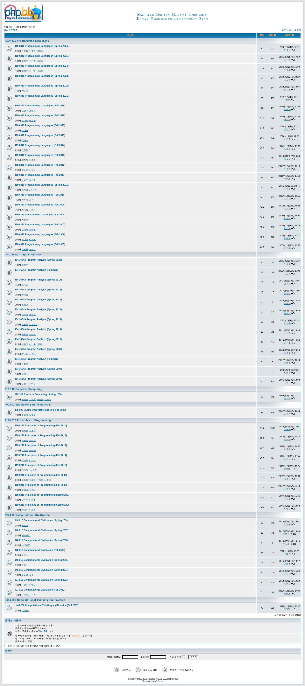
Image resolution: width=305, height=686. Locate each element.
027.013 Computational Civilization (27, 515)
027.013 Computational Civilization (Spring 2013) (41, 580)
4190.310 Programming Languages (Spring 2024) (41, 66)
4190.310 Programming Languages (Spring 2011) (41, 185)
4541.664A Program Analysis (23, 254)
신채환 (40, 51)
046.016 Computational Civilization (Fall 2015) (40, 550)
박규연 (25, 91)
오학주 (25, 229)
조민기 (32, 110)
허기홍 (25, 210)
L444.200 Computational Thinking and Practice (35, 600)
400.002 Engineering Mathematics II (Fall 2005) (40, 410)
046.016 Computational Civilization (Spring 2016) (41, 540)
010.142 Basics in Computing (23, 389)
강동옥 (25, 150)
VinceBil (42, 631)
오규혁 (25, 51)
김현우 (287, 189)
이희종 (32, 239)
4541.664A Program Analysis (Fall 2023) (36, 270)
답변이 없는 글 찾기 (291, 30)
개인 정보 (143, 19)
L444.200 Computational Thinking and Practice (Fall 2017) (46, 605)
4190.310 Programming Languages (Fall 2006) (40, 234)
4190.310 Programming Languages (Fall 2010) (40, 194)
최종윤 (40, 399)
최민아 (32, 450)
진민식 (32, 384)
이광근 (287, 218)
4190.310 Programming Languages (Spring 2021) (41, 95)
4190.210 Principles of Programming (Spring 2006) (42, 504)
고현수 (25, 110)
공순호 (25, 354)
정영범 (32, 229)
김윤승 (32, 430)
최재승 (25, 140)
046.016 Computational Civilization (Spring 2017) (41, 530)
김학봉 (287, 489)
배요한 (32, 120)
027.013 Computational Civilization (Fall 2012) (40, 589)
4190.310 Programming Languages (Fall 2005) (40, 244)
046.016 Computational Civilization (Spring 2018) (41, 520)
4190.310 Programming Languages (27, 40)
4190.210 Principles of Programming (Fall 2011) (41, 455)
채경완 (287, 119)
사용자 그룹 (179, 15)
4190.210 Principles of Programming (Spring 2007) (42, 495)
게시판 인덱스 (11, 30)
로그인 (203, 19)
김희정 (32, 210)
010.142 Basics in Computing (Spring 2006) (38, 394)
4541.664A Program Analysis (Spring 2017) (38, 279)
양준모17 (26, 535)
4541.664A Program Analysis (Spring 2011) (38, 329)
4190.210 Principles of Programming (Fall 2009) (41, 475)
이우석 (287, 228)
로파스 (25, 120)
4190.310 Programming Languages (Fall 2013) (40, 155)
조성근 (32, 200)
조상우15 (26, 545)
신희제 (47, 480)
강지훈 (25, 324)
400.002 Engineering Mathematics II (28, 404)
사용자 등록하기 (198, 15)
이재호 (25, 61)
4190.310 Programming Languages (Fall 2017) (40, 125)
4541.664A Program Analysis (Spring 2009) (38, 349)
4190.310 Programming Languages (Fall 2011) (40, 175)
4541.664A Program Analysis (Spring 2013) (38, 319)
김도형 (287, 80)
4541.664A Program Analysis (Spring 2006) (38, 379)
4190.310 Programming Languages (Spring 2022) (41, 85)
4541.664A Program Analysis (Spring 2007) (38, 369)
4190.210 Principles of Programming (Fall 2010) (41, 465)
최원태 (25, 219)
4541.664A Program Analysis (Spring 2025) (38, 260)
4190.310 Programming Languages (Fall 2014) (40, 145)
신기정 (287, 198)
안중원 (32, 51)
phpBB (139, 679)
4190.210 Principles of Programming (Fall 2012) (41, 445)
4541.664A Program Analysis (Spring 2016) (38, 289)
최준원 (25, 160)
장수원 (25, 200)
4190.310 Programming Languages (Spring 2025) (41, 56)
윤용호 (25, 180)
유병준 (25, 585)
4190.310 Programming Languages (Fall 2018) (40, 115)
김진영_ (33, 180)
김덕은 (287, 524)
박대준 (25, 239)
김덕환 (25, 249)
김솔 (31, 575)
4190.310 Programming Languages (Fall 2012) (40, 165)
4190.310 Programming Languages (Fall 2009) (40, 204)
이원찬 (33, 190)
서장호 (287, 139)
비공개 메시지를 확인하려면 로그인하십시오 (173, 19)
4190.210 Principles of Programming (28, 420)
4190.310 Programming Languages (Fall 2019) (40, 105)
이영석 (32, 170)
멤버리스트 (163, 15)
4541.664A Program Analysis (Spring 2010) (38, 339)
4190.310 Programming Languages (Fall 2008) (40, 214)
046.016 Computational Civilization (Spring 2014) (41, 570)
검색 (150, 15)
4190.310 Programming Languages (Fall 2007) (40, 224)
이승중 (25, 170)
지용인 (32, 399)
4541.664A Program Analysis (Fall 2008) (36, 359)
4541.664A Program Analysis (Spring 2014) (38, 309)
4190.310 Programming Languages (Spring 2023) (41, 76)
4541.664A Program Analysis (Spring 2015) (38, 299)
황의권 (25, 399)
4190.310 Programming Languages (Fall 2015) (40, 135)
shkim (287, 100)
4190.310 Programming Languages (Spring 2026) (41, 46)
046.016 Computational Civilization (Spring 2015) (41, 560)
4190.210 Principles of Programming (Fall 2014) (41, 425)
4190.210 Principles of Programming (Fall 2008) (41, 485)
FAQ (140, 15)
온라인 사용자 (13, 620)
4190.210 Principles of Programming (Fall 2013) (41, 435)
